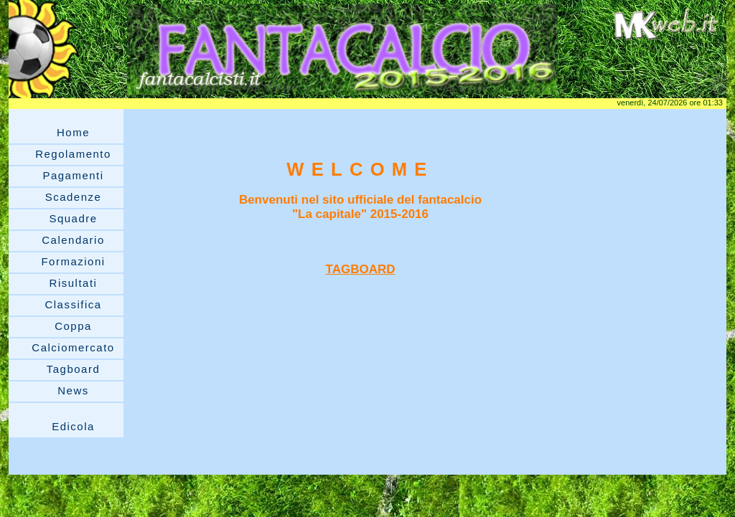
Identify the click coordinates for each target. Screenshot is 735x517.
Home (73, 132)
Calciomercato (73, 347)
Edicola (73, 426)
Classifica (73, 304)
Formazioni (73, 261)
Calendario (73, 240)
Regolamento (73, 154)
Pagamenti (72, 175)
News (73, 390)
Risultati (74, 283)
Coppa (73, 326)
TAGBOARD (360, 269)
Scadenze (73, 197)
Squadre (73, 218)
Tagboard (73, 369)
